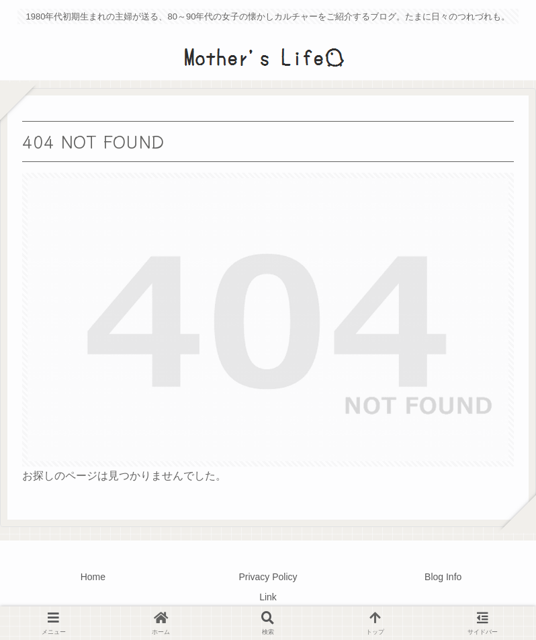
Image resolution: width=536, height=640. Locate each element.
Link (268, 597)
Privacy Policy (267, 576)
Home (93, 576)
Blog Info (443, 576)
